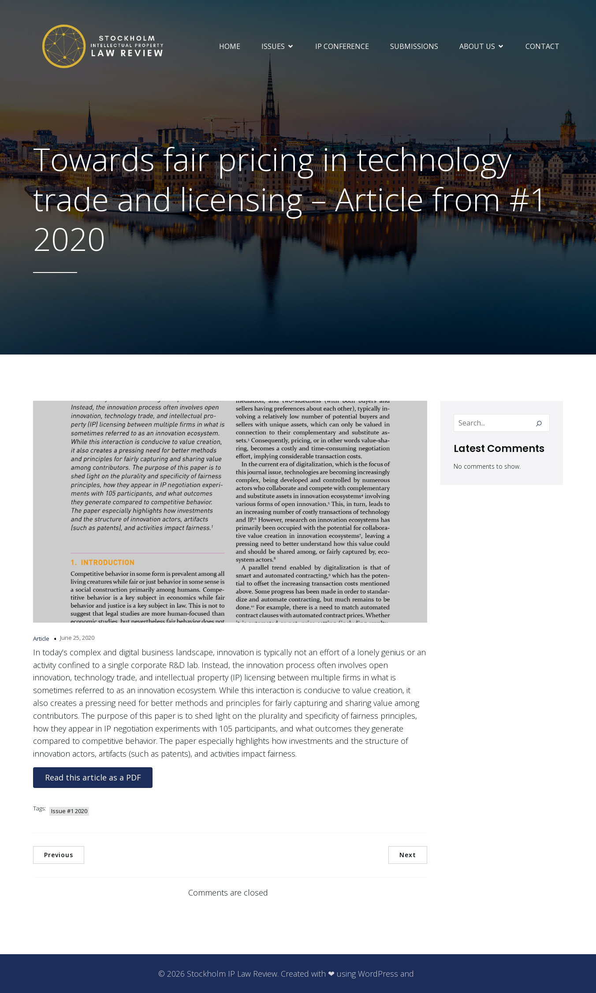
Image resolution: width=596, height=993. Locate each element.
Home (229, 46)
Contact (542, 46)
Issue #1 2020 (69, 811)
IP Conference (342, 46)
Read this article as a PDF (93, 777)
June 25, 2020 (77, 638)
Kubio (427, 973)
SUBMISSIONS (414, 46)
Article (41, 638)
